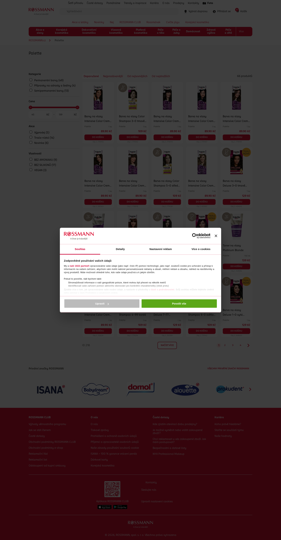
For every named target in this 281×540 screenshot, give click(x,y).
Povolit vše (179, 303)
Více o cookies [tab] (201, 249)
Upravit (102, 303)
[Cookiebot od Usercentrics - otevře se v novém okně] (194, 236)
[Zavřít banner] (216, 236)
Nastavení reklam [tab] (160, 249)
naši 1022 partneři (79, 266)
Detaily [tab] (120, 249)
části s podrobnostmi (162, 289)
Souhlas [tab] (80, 249)
